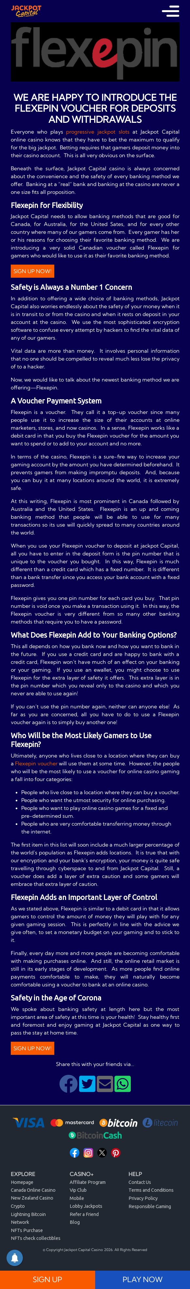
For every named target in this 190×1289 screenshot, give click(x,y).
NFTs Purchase (27, 1230)
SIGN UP (47, 1279)
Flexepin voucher (36, 763)
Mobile (77, 1198)
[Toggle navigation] (171, 11)
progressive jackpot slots (97, 131)
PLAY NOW (143, 1279)
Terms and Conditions (151, 1190)
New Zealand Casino (32, 1198)
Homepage (22, 1182)
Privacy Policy (143, 1198)
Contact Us (140, 1182)
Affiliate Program (88, 1182)
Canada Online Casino (33, 1190)
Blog (75, 1222)
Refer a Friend (84, 1214)
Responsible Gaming (150, 1206)
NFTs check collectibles (35, 1238)
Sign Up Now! (32, 271)
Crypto (18, 1206)
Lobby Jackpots (86, 1206)
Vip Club (78, 1190)
